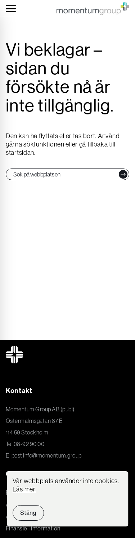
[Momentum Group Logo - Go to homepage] (93, 8)
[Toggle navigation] (11, 8)
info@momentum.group (52, 455)
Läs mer (24, 489)
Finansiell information (33, 528)
